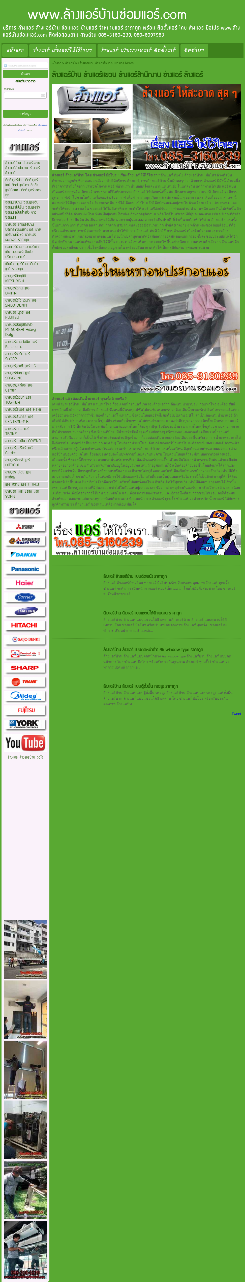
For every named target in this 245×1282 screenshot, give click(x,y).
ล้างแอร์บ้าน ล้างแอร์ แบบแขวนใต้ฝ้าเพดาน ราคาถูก (142, 613)
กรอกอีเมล (9, 89)
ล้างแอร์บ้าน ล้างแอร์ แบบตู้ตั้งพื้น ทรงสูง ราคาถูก (140, 686)
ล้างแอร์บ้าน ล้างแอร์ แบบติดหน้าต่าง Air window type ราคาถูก (153, 649)
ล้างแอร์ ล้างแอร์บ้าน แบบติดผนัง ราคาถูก (135, 576)
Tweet (236, 714)
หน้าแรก (56, 63)
